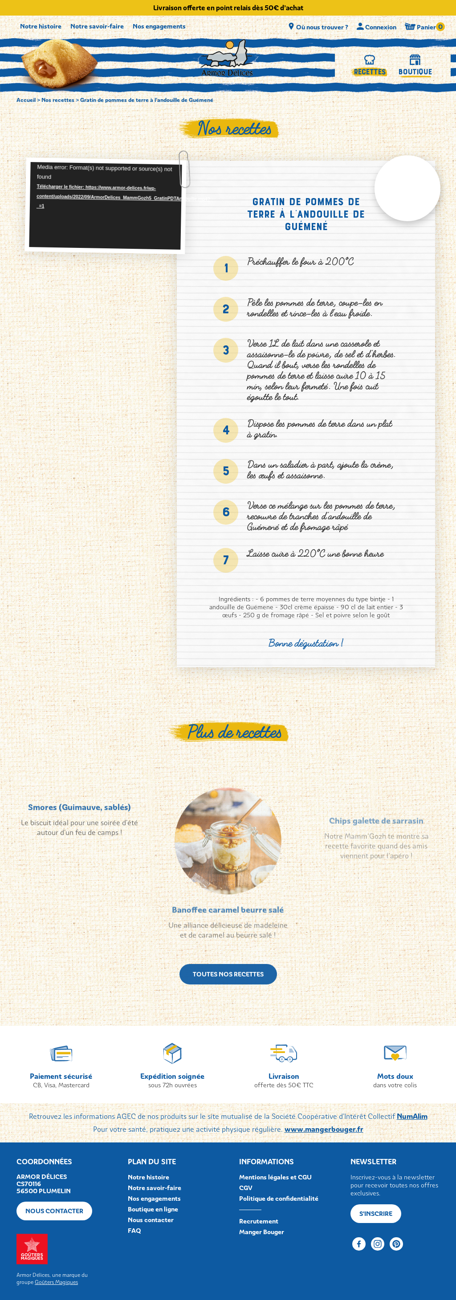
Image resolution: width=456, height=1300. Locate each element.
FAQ (134, 1231)
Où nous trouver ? (319, 27)
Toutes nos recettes (228, 996)
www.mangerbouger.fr (324, 1129)
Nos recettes (57, 100)
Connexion (377, 27)
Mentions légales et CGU (275, 1177)
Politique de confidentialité (278, 1199)
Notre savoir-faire (97, 26)
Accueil (26, 100)
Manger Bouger (261, 1232)
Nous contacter (54, 1211)
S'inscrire (375, 1214)
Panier (422, 26)
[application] (105, 206)
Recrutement (258, 1221)
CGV (245, 1188)
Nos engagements (159, 26)
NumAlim (412, 1116)
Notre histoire (40, 26)
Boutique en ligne (153, 1209)
